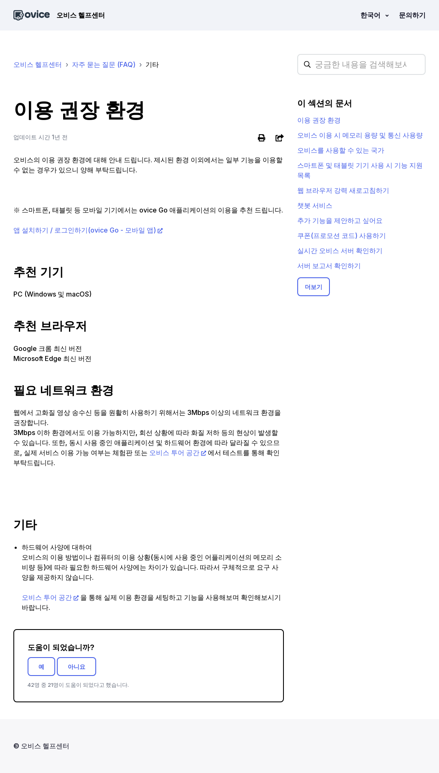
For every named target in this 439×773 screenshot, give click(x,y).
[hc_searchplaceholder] (361, 64)
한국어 (371, 15)
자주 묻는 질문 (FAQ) (103, 64)
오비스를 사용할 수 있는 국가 (340, 150)
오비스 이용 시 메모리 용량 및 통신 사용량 (360, 135)
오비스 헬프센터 (37, 64)
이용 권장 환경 (319, 120)
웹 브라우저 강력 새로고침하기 (343, 190)
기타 (152, 64)
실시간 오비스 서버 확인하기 (340, 250)
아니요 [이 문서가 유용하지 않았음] (76, 666)
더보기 (313, 286)
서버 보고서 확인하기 (329, 265)
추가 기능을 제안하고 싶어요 (340, 220)
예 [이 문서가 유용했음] (41, 666)
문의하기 (412, 15)
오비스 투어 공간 (173, 452)
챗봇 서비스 (314, 205)
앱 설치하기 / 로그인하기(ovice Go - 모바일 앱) (84, 230)
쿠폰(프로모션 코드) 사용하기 (341, 235)
